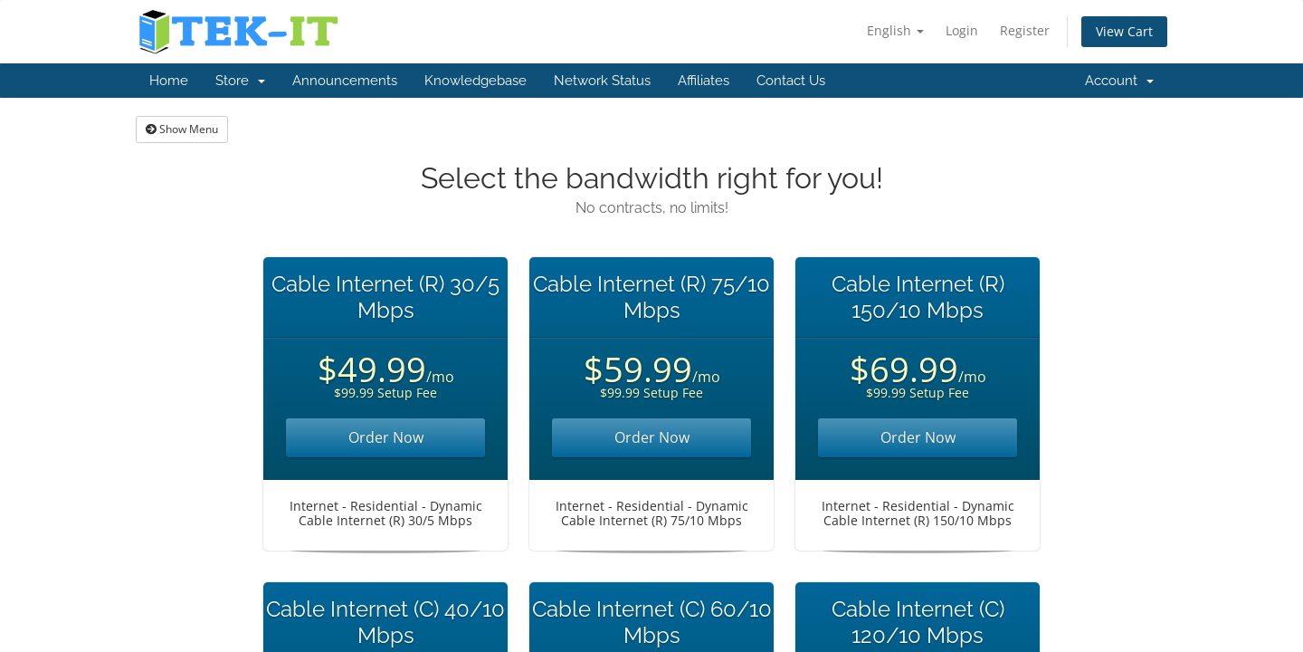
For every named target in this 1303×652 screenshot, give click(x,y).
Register (1025, 30)
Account (1119, 80)
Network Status (602, 80)
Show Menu (182, 129)
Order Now (385, 437)
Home (168, 80)
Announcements (344, 80)
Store (240, 80)
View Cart (1124, 31)
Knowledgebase (475, 80)
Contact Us (790, 80)
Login (962, 30)
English (895, 30)
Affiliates (703, 80)
